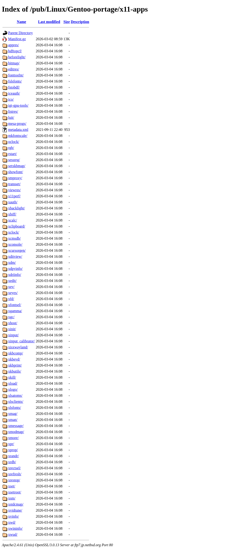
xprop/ (13, 450)
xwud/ (12, 534)
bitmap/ (14, 63)
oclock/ (13, 142)
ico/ (11, 99)
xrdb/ (12, 462)
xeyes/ (13, 293)
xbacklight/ (16, 208)
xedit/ (12, 281)
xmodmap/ (16, 432)
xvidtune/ (15, 510)
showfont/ (15, 172)
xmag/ (12, 414)
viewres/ (14, 190)
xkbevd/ (14, 359)
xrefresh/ (14, 474)
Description (80, 22)
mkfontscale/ (17, 136)
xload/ (12, 383)
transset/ (14, 184)
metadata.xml (18, 130)
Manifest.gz (17, 39)
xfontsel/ (14, 305)
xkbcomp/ (15, 353)
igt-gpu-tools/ (18, 105)
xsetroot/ (14, 492)
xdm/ (12, 263)
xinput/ (13, 335)
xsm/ (11, 498)
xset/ (11, 486)
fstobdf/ (14, 87)
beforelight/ (17, 57)
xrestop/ (14, 480)
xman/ (12, 420)
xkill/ (12, 377)
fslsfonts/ (15, 81)
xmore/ (13, 438)
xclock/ (13, 232)
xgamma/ (15, 311)
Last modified (49, 22)
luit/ (11, 117)
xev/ (11, 287)
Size (66, 22)
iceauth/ (14, 93)
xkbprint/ (15, 365)
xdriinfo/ (14, 275)
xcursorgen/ (17, 250)
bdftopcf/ (15, 51)
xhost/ (12, 323)
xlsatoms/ (15, 395)
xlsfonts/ (14, 408)
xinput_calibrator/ (21, 341)
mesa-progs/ (17, 124)
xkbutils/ (14, 371)
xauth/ (12, 202)
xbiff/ (12, 214)
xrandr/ (13, 456)
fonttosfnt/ (16, 75)
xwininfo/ (15, 528)
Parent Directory (20, 33)
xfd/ (11, 299)
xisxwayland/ (18, 347)
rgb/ (11, 148)
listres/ (13, 111)
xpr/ (11, 444)
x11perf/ (14, 196)
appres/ (13, 45)
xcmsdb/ (14, 238)
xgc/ (11, 317)
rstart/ (12, 154)
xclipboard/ (16, 226)
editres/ (13, 69)
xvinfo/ (13, 516)
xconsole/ (15, 244)
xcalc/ (12, 220)
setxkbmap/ (16, 166)
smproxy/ (15, 178)
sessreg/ (14, 160)
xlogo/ (13, 389)
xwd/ (12, 522)
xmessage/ (16, 426)
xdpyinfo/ (15, 269)
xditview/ (15, 256)
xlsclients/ (15, 401)
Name (21, 22)
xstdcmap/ (15, 504)
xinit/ (12, 329)
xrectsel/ (14, 468)
